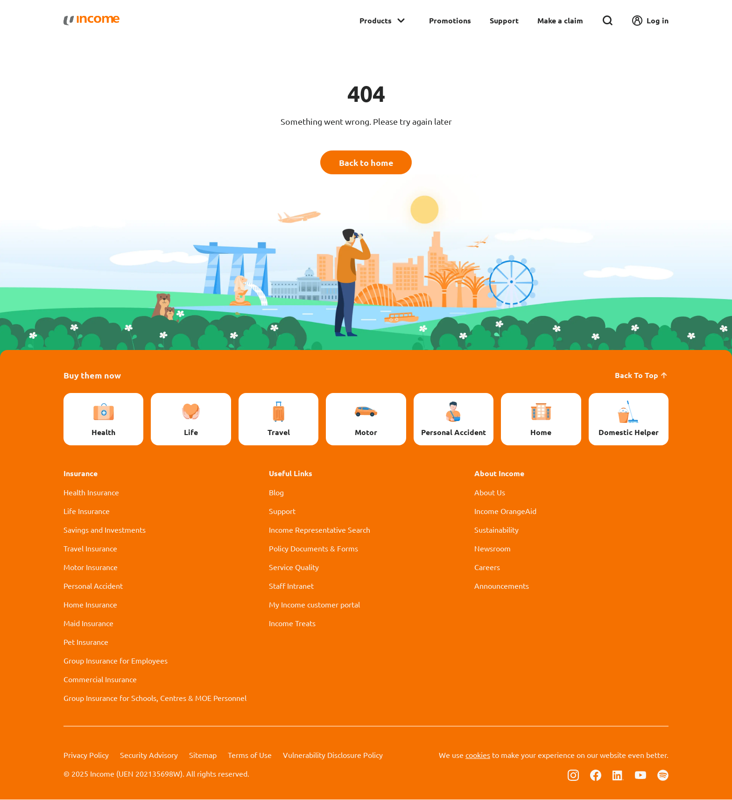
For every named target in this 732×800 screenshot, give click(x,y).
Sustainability (496, 530)
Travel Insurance (90, 548)
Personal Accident (93, 586)
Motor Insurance (90, 567)
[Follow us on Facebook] (595, 774)
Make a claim (560, 20)
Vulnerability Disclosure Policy (333, 755)
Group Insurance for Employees (115, 660)
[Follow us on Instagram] (573, 774)
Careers (487, 567)
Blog (276, 492)
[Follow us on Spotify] (663, 774)
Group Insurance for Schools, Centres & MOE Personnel (154, 698)
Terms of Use (250, 755)
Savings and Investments (104, 530)
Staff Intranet (291, 586)
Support (504, 20)
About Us (489, 492)
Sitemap (203, 755)
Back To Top (642, 375)
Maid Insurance (88, 623)
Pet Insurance (85, 642)
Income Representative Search (319, 530)
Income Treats (292, 623)
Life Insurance (86, 511)
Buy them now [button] (92, 375)
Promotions (450, 20)
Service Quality (294, 567)
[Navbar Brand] (91, 20)
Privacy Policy (86, 755)
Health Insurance (91, 492)
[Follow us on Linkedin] (618, 774)
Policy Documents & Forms (313, 548)
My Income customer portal (314, 604)
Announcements (501, 586)
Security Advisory (149, 755)
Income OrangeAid (505, 511)
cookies (477, 755)
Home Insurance (90, 604)
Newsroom (492, 548)
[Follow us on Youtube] (640, 774)
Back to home (366, 162)
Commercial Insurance (100, 679)
